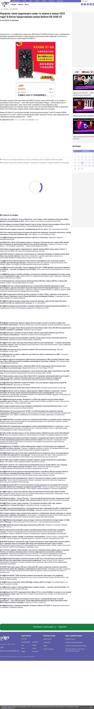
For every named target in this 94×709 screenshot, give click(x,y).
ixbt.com (24, 639)
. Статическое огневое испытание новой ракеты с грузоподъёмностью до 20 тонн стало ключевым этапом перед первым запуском (34, 473)
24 (85, 165)
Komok (37, 1)
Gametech (35, 642)
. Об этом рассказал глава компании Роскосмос (34, 361)
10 (85, 159)
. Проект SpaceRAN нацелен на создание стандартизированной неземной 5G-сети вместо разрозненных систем (33, 466)
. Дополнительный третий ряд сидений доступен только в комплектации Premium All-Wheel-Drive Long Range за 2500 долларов (34, 577)
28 (75, 168)
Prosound (51, 1)
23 (82, 165)
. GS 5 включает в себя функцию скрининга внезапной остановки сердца (35, 377)
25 (89, 165)
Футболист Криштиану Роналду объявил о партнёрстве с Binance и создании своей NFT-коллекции (34, 162)
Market (44, 1)
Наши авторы (47, 639)
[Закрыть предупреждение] (91, 707)
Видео (23, 651)
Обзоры (13, 4)
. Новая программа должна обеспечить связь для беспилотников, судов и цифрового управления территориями (35, 344)
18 (89, 162)
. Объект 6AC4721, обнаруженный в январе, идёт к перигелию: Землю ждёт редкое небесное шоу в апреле (35, 276)
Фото (30, 1)
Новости (20, 4)
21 (75, 165)
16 (82, 162)
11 (89, 159)
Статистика (46, 642)
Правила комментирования (73, 642)
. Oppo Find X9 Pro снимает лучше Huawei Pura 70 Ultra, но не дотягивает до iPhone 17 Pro (35, 593)
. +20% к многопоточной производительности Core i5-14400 (35, 269)
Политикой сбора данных (8, 708)
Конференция (16, 1)
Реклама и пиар (70, 639)
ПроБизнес (60, 1)
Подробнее (62, 627)
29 (78, 168)
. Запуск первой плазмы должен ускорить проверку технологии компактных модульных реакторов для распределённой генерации (33, 480)
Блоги (27, 4)
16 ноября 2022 (14, 9)
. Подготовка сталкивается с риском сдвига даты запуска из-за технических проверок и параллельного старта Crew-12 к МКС (34, 255)
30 (82, 168)
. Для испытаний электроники (35, 229)
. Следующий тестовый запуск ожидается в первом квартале (35, 296)
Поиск (45, 645)
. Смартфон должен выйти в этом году (36, 388)
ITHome (36, 119)
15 (78, 162)
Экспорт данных (48, 649)
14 (75, 162)
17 (85, 162)
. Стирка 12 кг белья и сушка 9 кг (33, 600)
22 (78, 165)
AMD (26, 119)
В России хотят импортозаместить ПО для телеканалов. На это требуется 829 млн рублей (31, 159)
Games (24, 1)
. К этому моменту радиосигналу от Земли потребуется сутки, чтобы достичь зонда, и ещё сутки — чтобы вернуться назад (34, 401)
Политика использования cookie (75, 645)
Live (22, 645)
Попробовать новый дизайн (44, 627)
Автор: (17, 119)
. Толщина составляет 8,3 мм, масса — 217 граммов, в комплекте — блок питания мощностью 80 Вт (34, 244)
